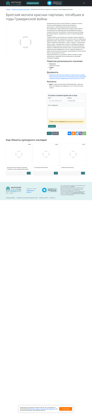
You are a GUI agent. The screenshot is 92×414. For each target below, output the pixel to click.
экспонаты (14, 191)
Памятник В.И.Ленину (67, 167)
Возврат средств (43, 197)
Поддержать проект (32, 3)
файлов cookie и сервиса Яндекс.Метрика (42, 409)
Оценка (69, 98)
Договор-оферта (10, 197)
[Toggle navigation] (84, 3)
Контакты (52, 197)
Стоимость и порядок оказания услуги (27, 197)
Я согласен (65, 409)
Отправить (52, 126)
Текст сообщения (53, 105)
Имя (49, 98)
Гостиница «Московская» (41, 167)
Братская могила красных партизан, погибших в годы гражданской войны (17, 168)
